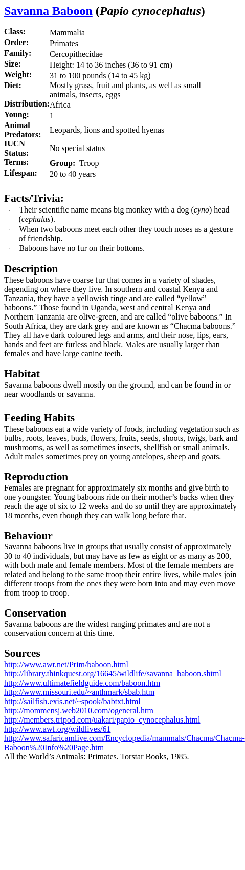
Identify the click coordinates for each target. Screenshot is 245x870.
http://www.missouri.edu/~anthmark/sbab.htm (79, 692)
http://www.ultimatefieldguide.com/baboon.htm (82, 682)
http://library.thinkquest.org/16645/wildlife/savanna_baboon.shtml (112, 673)
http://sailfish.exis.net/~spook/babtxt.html (72, 701)
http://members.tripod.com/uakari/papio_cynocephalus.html (102, 719)
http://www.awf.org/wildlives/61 (57, 729)
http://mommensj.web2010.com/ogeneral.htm (78, 710)
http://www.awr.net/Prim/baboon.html (66, 664)
